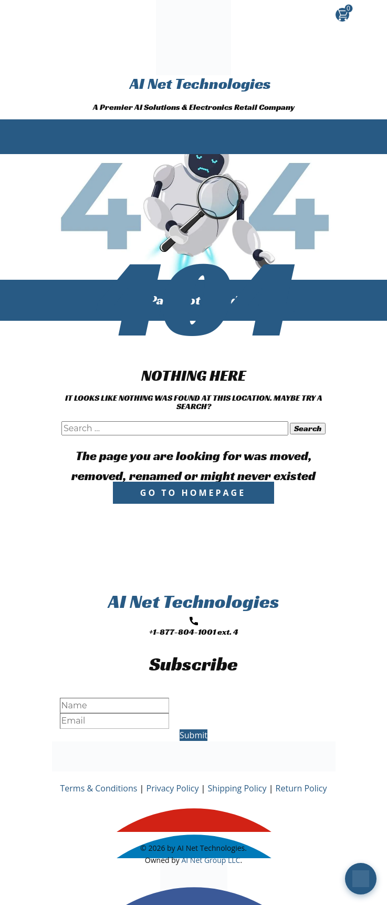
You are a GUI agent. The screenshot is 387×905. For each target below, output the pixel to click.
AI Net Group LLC (210, 860)
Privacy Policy (173, 788)
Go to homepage (193, 493)
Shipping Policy (237, 788)
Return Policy (301, 788)
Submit (193, 735)
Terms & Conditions (99, 788)
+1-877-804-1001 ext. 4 (194, 627)
